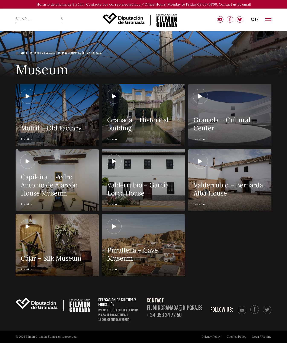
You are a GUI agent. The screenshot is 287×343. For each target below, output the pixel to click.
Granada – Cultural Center (222, 124)
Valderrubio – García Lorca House (138, 189)
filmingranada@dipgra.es (175, 308)
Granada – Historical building (138, 124)
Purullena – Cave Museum (132, 254)
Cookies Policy (236, 337)
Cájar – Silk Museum (51, 258)
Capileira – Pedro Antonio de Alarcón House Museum (49, 185)
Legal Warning (261, 337)
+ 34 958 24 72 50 (164, 315)
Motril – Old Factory (51, 128)
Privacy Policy (211, 337)
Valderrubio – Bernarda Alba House (228, 189)
